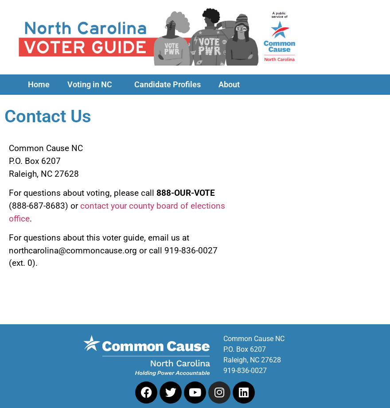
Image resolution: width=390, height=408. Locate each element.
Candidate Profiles (167, 84)
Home (39, 84)
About (231, 84)
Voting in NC (92, 84)
